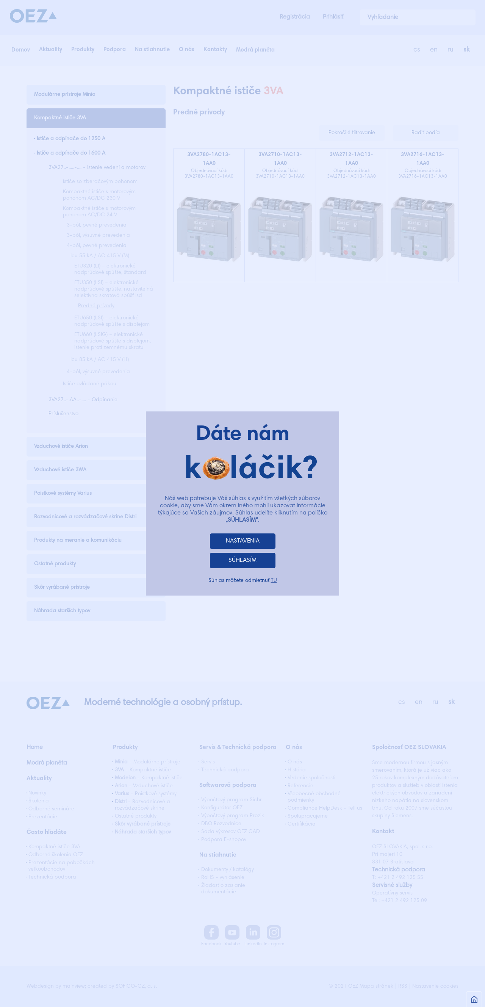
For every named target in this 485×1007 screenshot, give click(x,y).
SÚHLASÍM (242, 560)
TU (274, 580)
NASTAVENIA (243, 541)
